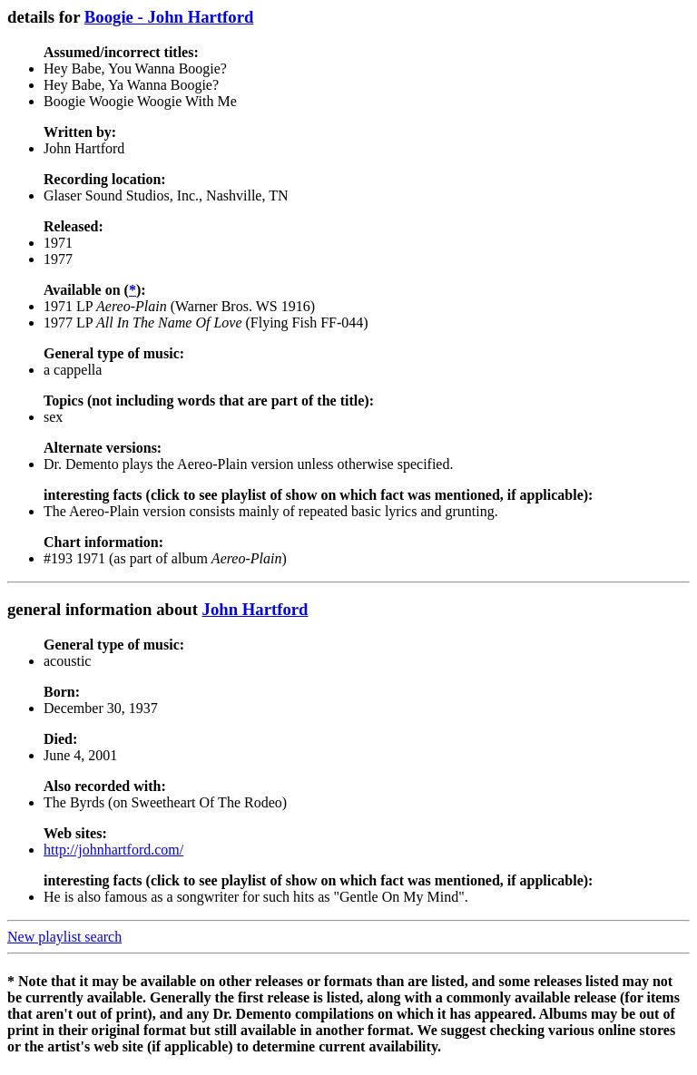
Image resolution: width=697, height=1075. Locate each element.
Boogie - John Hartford (169, 16)
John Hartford (255, 609)
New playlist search (64, 936)
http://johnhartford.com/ (113, 849)
